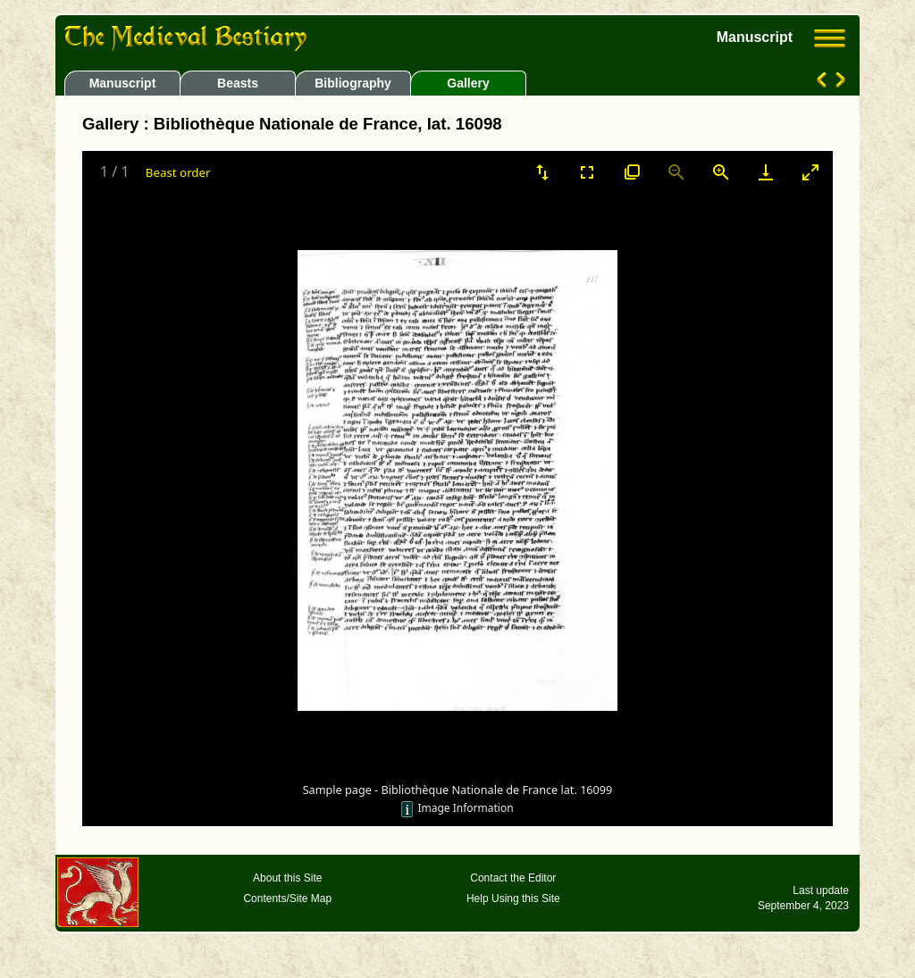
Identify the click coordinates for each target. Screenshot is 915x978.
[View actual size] (631, 172)
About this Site (287, 878)
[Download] (765, 172)
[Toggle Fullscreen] (587, 172)
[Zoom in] (721, 172)
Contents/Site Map (287, 898)
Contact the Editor (513, 878)
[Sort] (542, 172)
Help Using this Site (513, 898)
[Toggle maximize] (810, 172)
